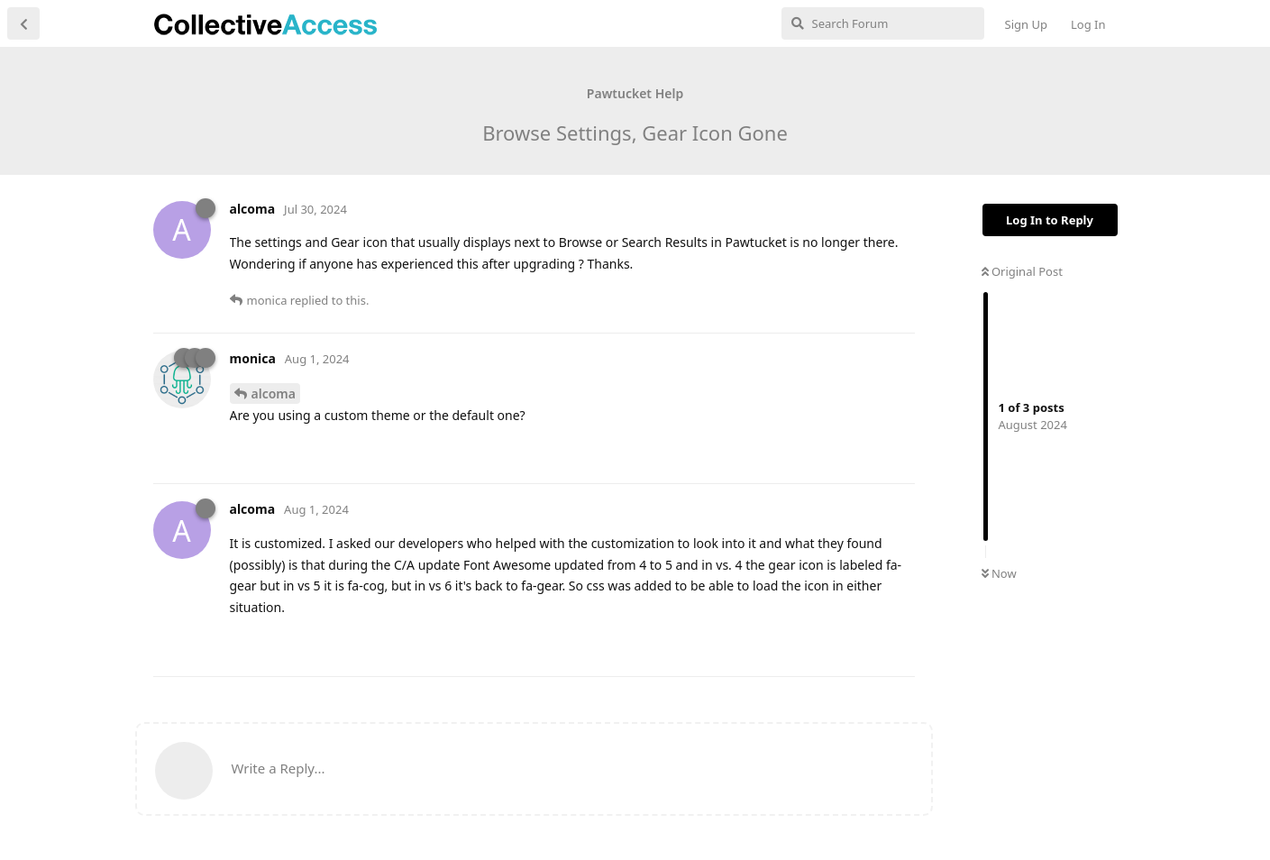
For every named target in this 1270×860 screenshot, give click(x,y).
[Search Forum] (882, 23)
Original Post (1022, 271)
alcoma (273, 393)
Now (999, 573)
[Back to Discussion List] (23, 23)
